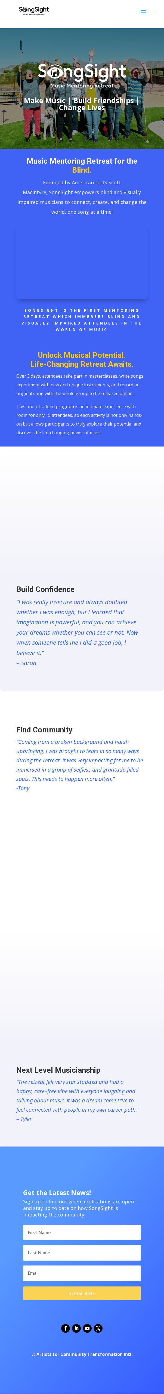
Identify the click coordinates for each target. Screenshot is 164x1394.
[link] (33, 10)
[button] (143, 14)
